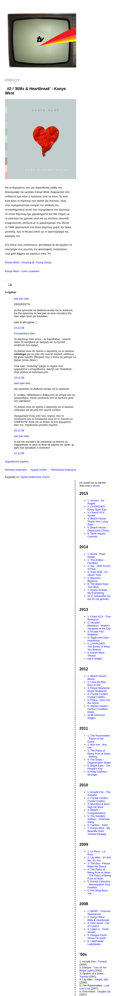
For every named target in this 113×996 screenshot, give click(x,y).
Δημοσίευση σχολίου (17, 461)
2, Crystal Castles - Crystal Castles (98, 800)
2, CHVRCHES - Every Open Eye (96, 508)
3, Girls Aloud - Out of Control (98, 925)
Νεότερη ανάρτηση (16, 469)
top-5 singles (94, 658)
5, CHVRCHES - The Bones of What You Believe (98, 646)
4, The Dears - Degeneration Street (99, 761)
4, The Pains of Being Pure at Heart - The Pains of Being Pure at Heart (99, 874)
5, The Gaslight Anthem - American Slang (98, 819)
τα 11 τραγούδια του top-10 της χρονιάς (99, 597)
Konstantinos (21, 333)
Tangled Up (103, 991)
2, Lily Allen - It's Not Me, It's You (99, 859)
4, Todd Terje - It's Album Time (97, 573)
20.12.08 (19, 430)
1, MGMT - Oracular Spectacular (98, 913)
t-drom (95, 485)
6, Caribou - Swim (97, 825)
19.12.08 (19, 327)
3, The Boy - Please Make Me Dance (98, 865)
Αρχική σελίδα (38, 469)
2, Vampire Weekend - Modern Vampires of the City (99, 625)
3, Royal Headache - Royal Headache (99, 689)
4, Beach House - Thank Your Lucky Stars (97, 521)
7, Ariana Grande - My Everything (98, 591)
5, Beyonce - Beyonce (94, 579)
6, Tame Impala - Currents (97, 535)
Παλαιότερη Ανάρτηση (63, 469)
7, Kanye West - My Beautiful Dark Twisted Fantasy (98, 831)
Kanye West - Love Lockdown (22, 271)
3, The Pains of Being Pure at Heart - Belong (98, 753)
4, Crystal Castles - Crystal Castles (98, 695)
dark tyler (19, 383)
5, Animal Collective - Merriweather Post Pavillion (98, 884)
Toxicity (83, 976)
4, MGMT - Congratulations (96, 812)
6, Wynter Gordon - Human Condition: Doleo (98, 708)
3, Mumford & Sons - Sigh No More (99, 806)
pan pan (18, 298)
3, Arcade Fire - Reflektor (96, 633)
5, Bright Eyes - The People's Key (98, 767)
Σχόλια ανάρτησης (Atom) (35, 476)
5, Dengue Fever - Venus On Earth (97, 937)
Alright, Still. (102, 979)
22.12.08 (19, 453)
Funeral (102, 961)
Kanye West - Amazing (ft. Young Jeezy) (28, 262)
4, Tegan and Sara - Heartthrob (98, 639)
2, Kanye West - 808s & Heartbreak (98, 919)
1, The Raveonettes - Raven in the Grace (98, 738)
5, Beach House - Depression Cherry (98, 529)
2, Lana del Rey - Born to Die (97, 683)
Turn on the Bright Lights (92, 969)
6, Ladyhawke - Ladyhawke (96, 943)
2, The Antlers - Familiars (96, 561)
